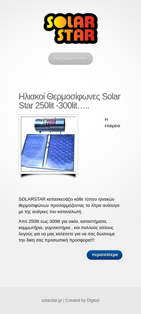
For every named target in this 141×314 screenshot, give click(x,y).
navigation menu (70, 58)
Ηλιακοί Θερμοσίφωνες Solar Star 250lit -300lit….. (69, 100)
